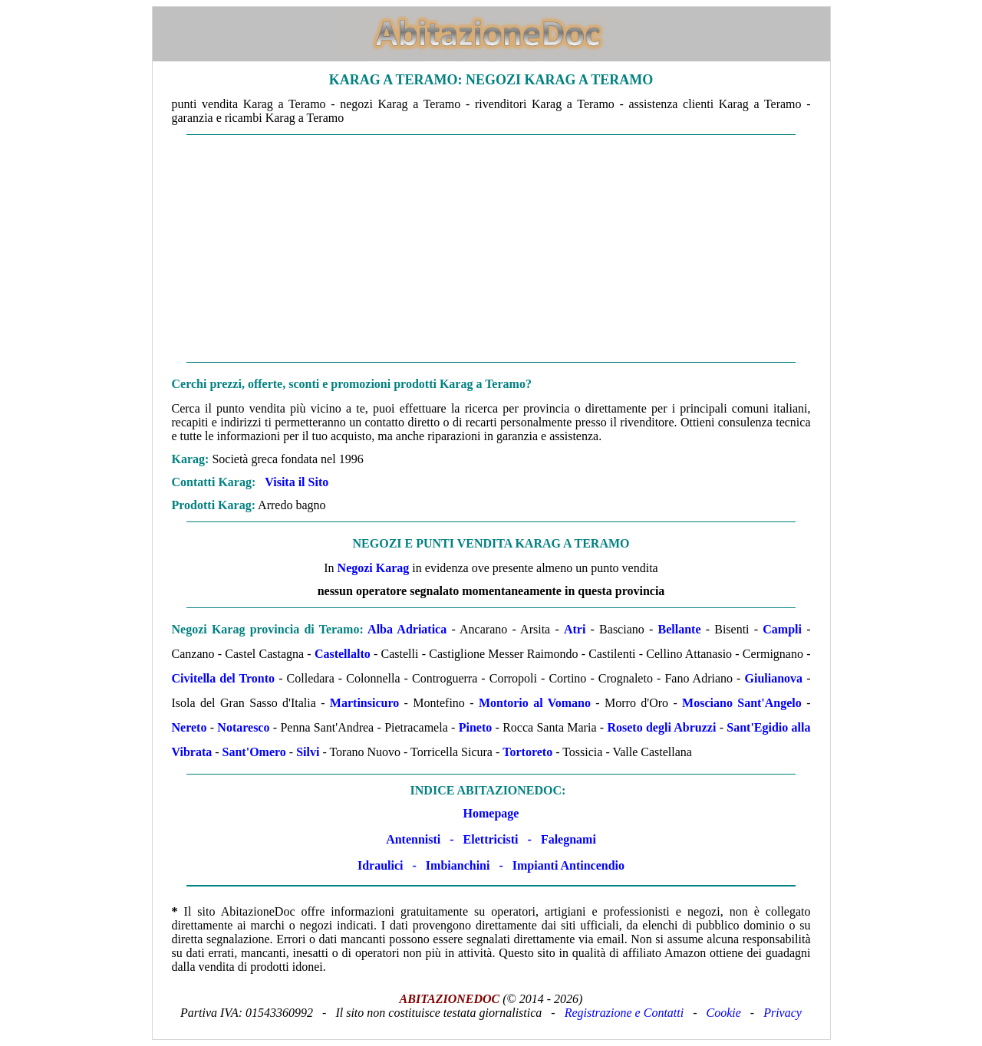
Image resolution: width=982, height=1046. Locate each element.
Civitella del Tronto (223, 678)
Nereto (189, 727)
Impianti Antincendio (568, 865)
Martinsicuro (364, 702)
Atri (574, 629)
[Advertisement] (491, 248)
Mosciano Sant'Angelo (742, 702)
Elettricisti (491, 839)
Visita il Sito (296, 481)
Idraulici (381, 865)
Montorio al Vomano (535, 702)
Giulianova (774, 678)
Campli (782, 629)
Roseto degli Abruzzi (661, 727)
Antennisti (413, 839)
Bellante (679, 629)
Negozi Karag (374, 567)
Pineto (476, 727)
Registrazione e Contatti (624, 1012)
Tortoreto (527, 751)
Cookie (724, 1012)
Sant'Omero (254, 751)
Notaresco (243, 727)
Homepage (491, 813)
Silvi (307, 751)
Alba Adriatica (407, 629)
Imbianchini (458, 865)
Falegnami (568, 839)
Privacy (782, 1012)
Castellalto (343, 653)
